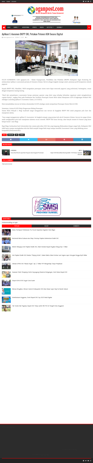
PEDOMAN (8, 1)
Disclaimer (14, 1)
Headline (10, 134)
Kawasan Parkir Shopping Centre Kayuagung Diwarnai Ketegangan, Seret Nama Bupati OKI (39, 272)
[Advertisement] (14, 324)
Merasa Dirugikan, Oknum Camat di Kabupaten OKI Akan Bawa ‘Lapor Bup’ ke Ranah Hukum (40, 289)
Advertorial (25, 27)
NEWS (8, 27)
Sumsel (22, 134)
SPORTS (34, 27)
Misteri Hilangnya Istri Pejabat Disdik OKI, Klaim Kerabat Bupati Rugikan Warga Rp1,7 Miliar (40, 247)
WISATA (42, 27)
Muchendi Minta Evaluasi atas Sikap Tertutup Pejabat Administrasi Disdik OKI (35, 238)
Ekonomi (59, 27)
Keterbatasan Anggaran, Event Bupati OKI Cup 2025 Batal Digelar (32, 297)
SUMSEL (16, 27)
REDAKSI (3, 1)
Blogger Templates (24, 460)
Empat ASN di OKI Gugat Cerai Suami (23, 280)
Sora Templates (12, 460)
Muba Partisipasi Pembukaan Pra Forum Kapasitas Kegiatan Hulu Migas (33, 230)
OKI (17, 134)
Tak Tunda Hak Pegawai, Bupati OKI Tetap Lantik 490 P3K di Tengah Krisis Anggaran (38, 306)
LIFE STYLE (49, 27)
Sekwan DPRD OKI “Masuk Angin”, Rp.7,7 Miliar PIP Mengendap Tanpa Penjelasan (37, 263)
